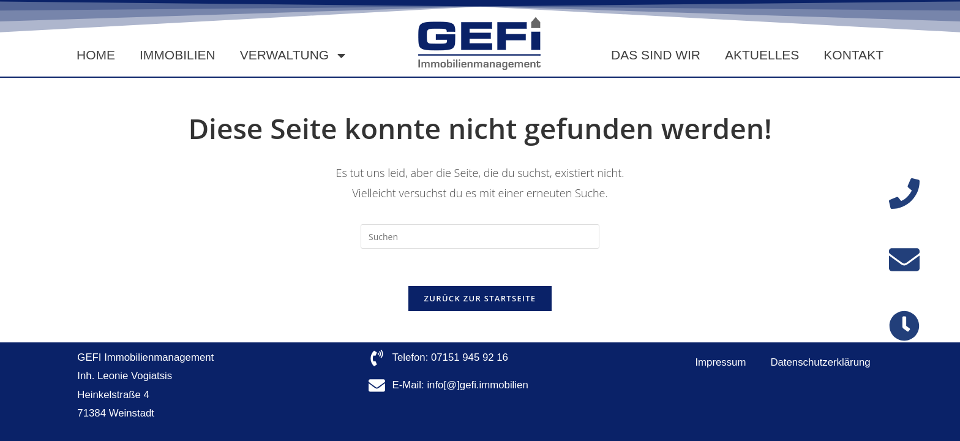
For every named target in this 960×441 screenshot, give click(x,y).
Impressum (720, 362)
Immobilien (178, 55)
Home (96, 55)
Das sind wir (655, 55)
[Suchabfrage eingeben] (480, 236)
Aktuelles (762, 55)
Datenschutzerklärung (820, 362)
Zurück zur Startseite (480, 298)
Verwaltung (294, 55)
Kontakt (853, 55)
